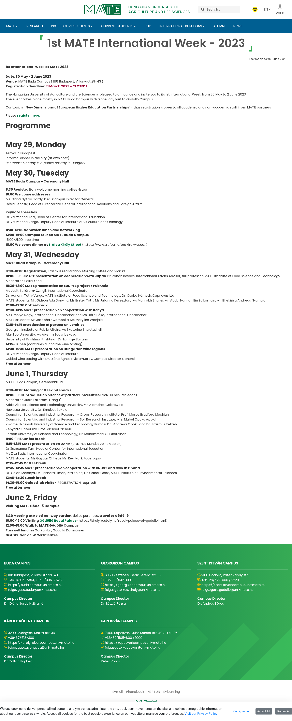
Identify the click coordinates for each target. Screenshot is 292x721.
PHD (148, 26)
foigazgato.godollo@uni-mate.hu (227, 589)
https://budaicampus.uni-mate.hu (35, 585)
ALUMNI (219, 26)
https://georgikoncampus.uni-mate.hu (135, 585)
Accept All (263, 711)
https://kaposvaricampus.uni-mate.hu (135, 642)
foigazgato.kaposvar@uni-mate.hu (132, 647)
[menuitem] (117, 692)
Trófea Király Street (64, 244)
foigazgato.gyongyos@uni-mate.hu (36, 647)
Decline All (283, 711)
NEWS (237, 26)
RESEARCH (34, 26)
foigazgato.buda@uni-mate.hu (32, 589)
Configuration (241, 711)
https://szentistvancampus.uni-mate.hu (233, 585)
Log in (280, 9)
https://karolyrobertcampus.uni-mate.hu (41, 642)
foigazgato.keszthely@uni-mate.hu (132, 589)
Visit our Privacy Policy (201, 714)
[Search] (223, 9)
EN (267, 9)
